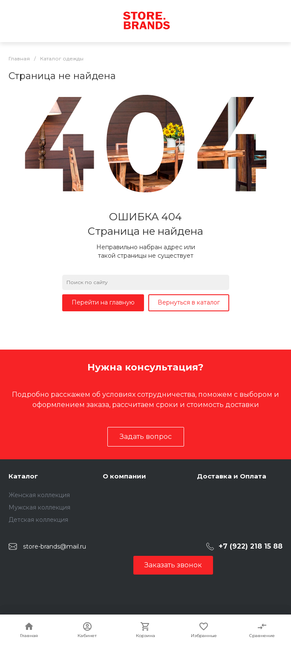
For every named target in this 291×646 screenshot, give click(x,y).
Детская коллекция (38, 520)
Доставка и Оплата (231, 476)
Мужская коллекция (39, 507)
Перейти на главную (103, 302)
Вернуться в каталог (189, 302)
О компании (124, 476)
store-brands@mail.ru (54, 546)
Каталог (23, 476)
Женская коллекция (39, 495)
